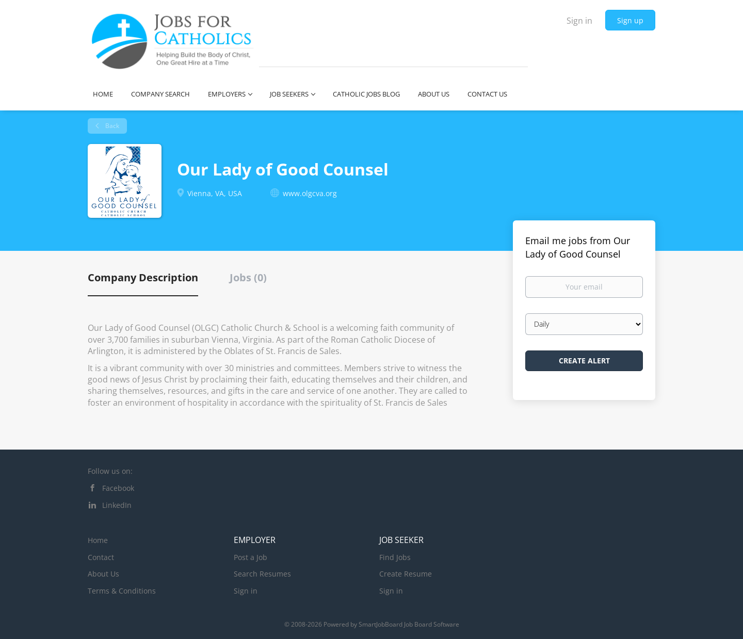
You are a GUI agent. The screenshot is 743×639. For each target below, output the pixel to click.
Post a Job (250, 557)
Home (98, 540)
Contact (101, 557)
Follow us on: (110, 471)
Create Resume (405, 574)
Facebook (118, 488)
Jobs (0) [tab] (248, 277)
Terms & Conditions (122, 591)
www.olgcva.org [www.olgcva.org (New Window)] (310, 193)
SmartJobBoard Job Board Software (409, 624)
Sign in (579, 20)
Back (111, 125)
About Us (103, 574)
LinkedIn (117, 505)
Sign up (630, 20)
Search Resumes (262, 574)
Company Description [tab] (143, 277)
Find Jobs (395, 557)
